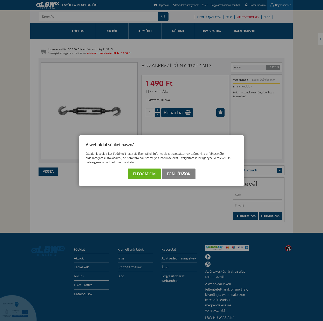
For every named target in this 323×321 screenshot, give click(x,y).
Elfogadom (144, 174)
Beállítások (178, 174)
